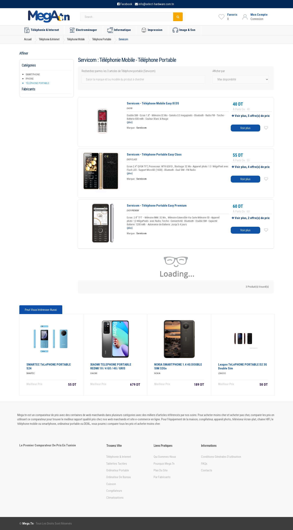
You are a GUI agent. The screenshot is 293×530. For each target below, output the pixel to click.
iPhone (30, 78)
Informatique (119, 30)
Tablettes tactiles (116, 463)
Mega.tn (28, 523)
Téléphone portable (37, 83)
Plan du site (161, 470)
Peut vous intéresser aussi (41, 310)
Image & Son (184, 30)
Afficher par (218, 71)
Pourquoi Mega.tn (164, 463)
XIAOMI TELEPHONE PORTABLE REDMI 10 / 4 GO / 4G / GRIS (110, 366)
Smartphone (33, 74)
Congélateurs (114, 491)
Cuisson (111, 484)
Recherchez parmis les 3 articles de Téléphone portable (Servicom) (118, 71)
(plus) (130, 122)
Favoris (232, 14)
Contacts (206, 470)
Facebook (126, 4)
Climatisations (115, 497)
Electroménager (83, 30)
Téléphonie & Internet (41, 30)
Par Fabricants (162, 477)
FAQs (204, 463)
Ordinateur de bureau (118, 477)
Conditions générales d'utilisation (221, 457)
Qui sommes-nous (165, 457)
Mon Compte (259, 14)
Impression (151, 30)
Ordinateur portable (117, 470)
